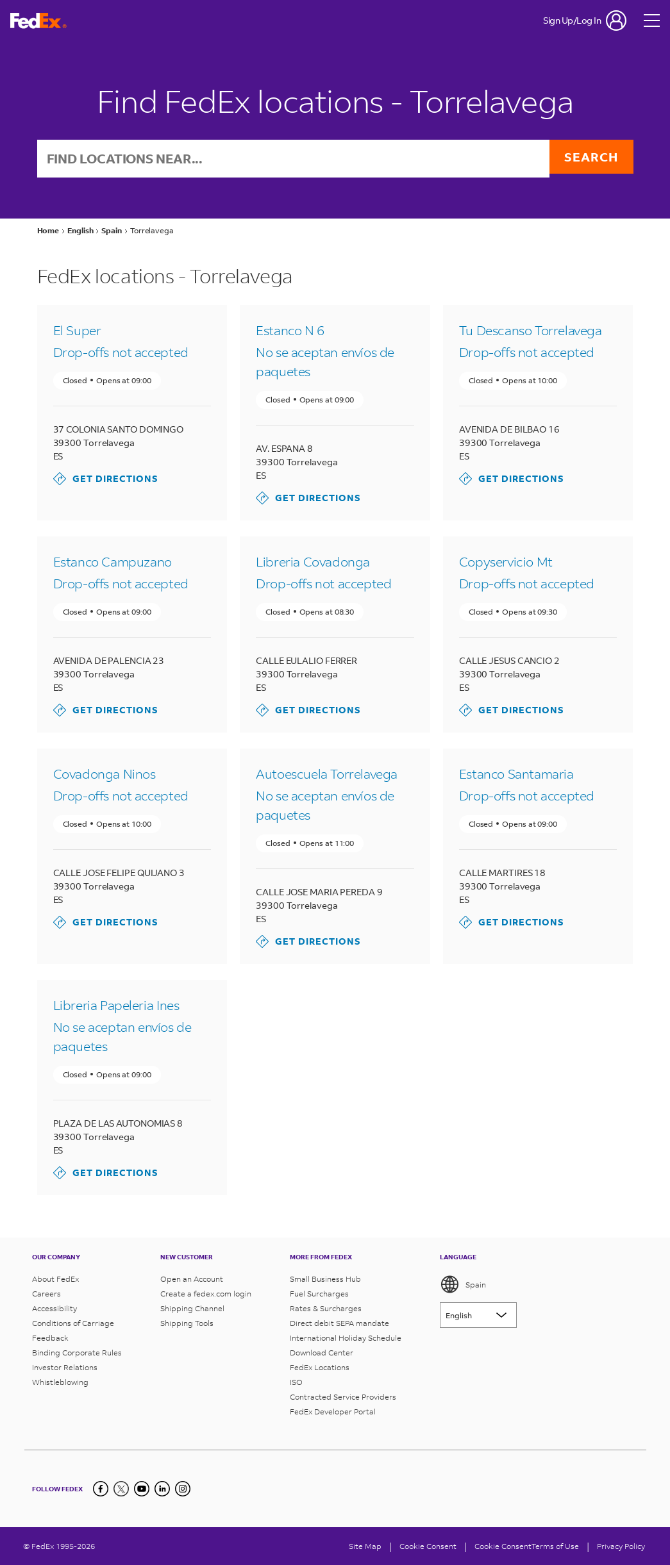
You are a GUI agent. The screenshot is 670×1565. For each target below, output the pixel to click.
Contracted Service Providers (343, 1397)
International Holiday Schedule (345, 1338)
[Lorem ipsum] (478, 1315)
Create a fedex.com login (205, 1293)
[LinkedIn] (162, 1488)
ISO (296, 1382)
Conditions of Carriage (73, 1323)
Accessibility (54, 1308)
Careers (46, 1293)
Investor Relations (64, 1367)
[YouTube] (141, 1488)
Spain (463, 1284)
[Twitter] (121, 1488)
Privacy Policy (621, 1546)
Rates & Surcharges (326, 1308)
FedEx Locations (319, 1367)
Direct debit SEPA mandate (339, 1323)
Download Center (321, 1352)
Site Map (365, 1546)
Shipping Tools (187, 1323)
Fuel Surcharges (319, 1293)
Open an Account (191, 1279)
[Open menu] (652, 20)
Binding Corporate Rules (77, 1352)
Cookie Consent (503, 1546)
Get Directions (105, 480)
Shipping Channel (192, 1308)
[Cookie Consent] (427, 1546)
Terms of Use (555, 1546)
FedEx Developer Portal (333, 1411)
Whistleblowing (60, 1382)
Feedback (50, 1338)
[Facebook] (100, 1488)
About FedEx (55, 1279)
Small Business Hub (325, 1279)
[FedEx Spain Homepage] (38, 21)
